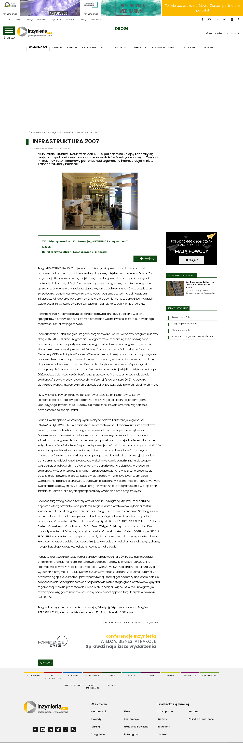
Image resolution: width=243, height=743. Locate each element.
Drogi (121, 28)
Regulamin (56, 19)
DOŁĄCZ (191, 260)
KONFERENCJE (139, 47)
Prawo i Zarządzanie (92, 686)
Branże (9, 33)
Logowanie (232, 33)
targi (126, 622)
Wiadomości (38, 47)
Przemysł (111, 685)
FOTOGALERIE (89, 47)
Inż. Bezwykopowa (53, 677)
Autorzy (82, 19)
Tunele (150, 675)
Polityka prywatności (36, 19)
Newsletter (96, 19)
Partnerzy (70, 19)
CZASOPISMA (207, 47)
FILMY (103, 47)
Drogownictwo (153, 622)
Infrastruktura (137, 622)
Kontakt (19, 19)
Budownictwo (116, 622)
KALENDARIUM (119, 47)
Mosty (131, 675)
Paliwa (170, 675)
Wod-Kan (73, 675)
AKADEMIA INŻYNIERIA (163, 47)
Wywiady (57, 47)
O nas (7, 19)
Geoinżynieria (92, 675)
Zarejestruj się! (145, 258)
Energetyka (190, 675)
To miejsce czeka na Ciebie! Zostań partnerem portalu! (202, 8)
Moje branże (214, 33)
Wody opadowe (72, 685)
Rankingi (72, 47)
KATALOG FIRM (187, 47)
